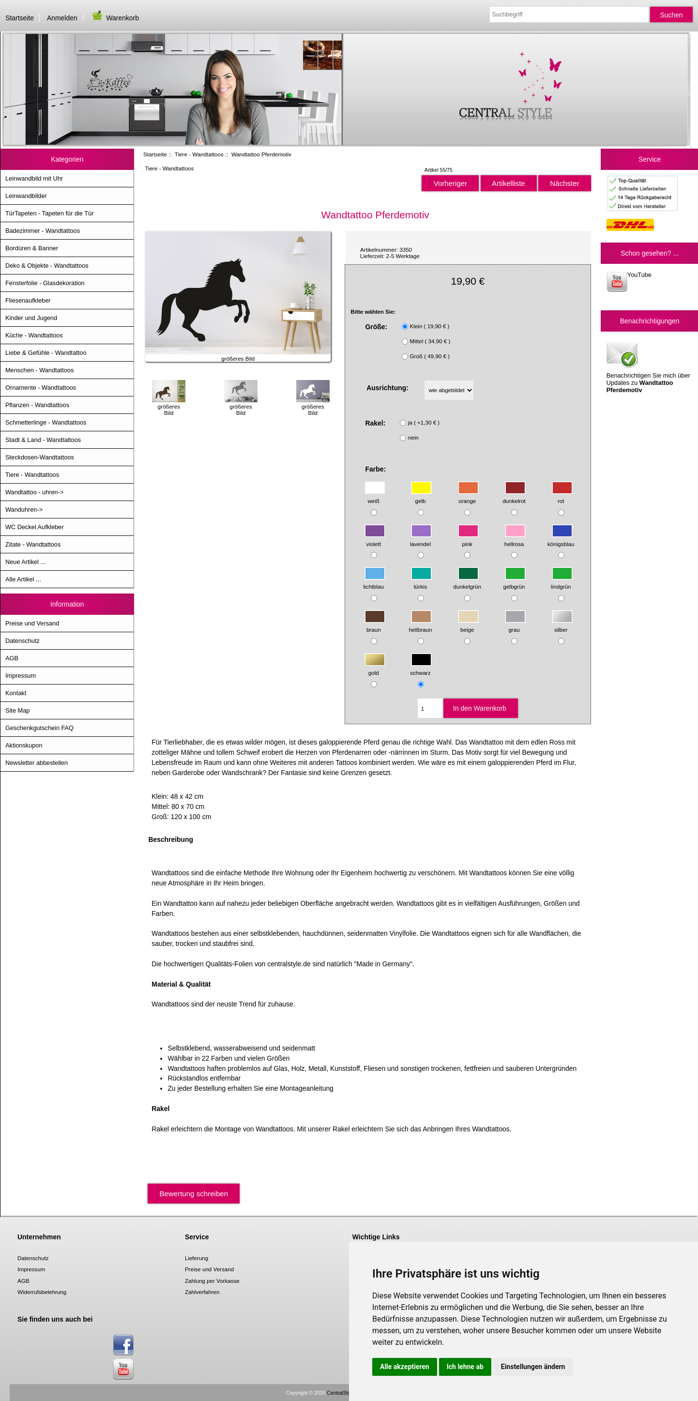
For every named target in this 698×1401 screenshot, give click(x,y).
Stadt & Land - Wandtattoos (43, 439)
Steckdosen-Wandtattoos (39, 457)
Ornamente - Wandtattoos (40, 387)
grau (515, 625)
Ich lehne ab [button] (465, 1367)
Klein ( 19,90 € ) (430, 326)
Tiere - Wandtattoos (199, 154)
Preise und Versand (32, 623)
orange (468, 496)
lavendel (421, 539)
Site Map (17, 710)
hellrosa (515, 539)
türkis (421, 582)
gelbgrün (514, 582)
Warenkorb (115, 18)
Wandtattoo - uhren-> (34, 492)
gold (375, 668)
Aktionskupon (24, 745)
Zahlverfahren (202, 1292)
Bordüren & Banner (31, 248)
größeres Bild (168, 406)
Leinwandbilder (26, 195)
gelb (421, 496)
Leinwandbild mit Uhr (34, 178)
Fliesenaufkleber (28, 300)
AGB (11, 658)
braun (375, 625)
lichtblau (374, 582)
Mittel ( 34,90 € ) (430, 341)
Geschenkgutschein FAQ (39, 727)
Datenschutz (22, 640)
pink (468, 539)
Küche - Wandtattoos (34, 335)
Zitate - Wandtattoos (33, 544)
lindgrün (562, 582)
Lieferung (196, 1258)
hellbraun (421, 625)
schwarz (421, 668)
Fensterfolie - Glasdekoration (45, 283)
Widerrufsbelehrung (41, 1292)
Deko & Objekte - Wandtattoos (47, 265)
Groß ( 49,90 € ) (430, 356)
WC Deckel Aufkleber (34, 527)
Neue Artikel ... (25, 561)
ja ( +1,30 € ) (424, 422)
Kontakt (15, 693)
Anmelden (62, 18)
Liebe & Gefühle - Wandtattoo (46, 352)
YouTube (629, 281)
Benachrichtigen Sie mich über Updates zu (648, 366)
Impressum (20, 675)
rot (562, 496)
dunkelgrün (467, 582)
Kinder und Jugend (31, 317)
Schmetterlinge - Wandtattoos (45, 422)
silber (562, 625)
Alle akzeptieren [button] (404, 1367)
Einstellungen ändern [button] (533, 1367)
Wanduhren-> (24, 509)
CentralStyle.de (344, 1393)
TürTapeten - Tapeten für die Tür (49, 213)
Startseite (19, 18)
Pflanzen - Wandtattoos (37, 405)
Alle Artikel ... (23, 579)
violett (375, 539)
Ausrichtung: (387, 388)
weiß (375, 496)
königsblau (560, 539)
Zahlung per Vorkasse (212, 1281)
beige (468, 625)
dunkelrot (514, 496)
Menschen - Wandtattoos (39, 370)
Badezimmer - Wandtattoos (42, 230)
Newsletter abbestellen (36, 762)
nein (413, 437)
